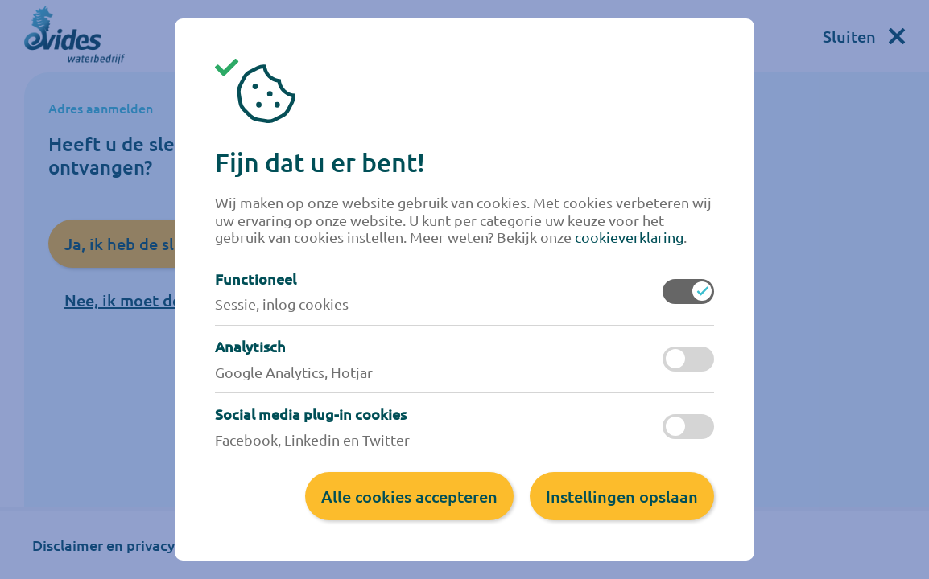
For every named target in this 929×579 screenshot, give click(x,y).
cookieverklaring (629, 236)
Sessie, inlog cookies (282, 303)
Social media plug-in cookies (311, 414)
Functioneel (255, 279)
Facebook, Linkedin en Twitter (312, 439)
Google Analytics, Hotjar (294, 371)
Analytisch (250, 346)
